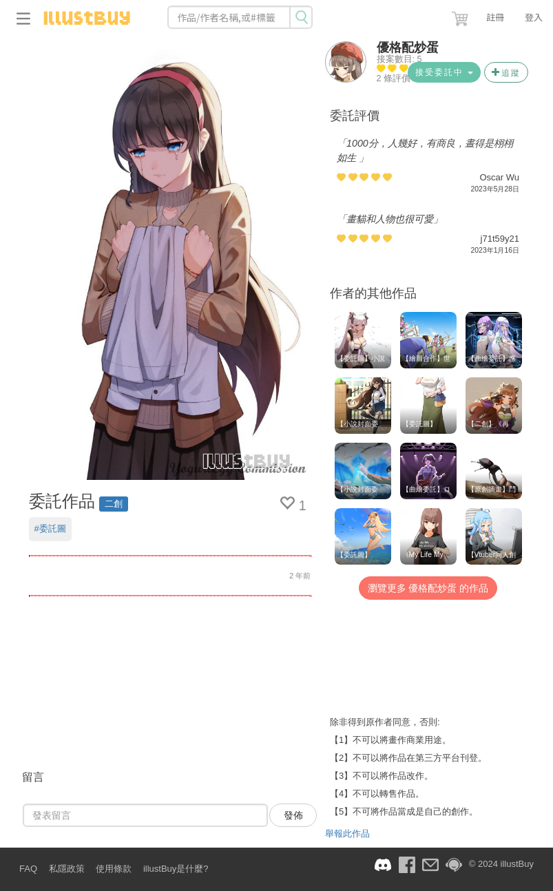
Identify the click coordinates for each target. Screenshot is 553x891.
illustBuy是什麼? (176, 868)
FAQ (28, 868)
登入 (534, 16)
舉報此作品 (347, 833)
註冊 (495, 16)
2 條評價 (394, 78)
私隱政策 (67, 868)
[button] (461, 16)
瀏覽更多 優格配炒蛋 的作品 (428, 588)
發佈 (293, 815)
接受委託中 (443, 72)
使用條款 (114, 868)
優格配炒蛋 (408, 47)
